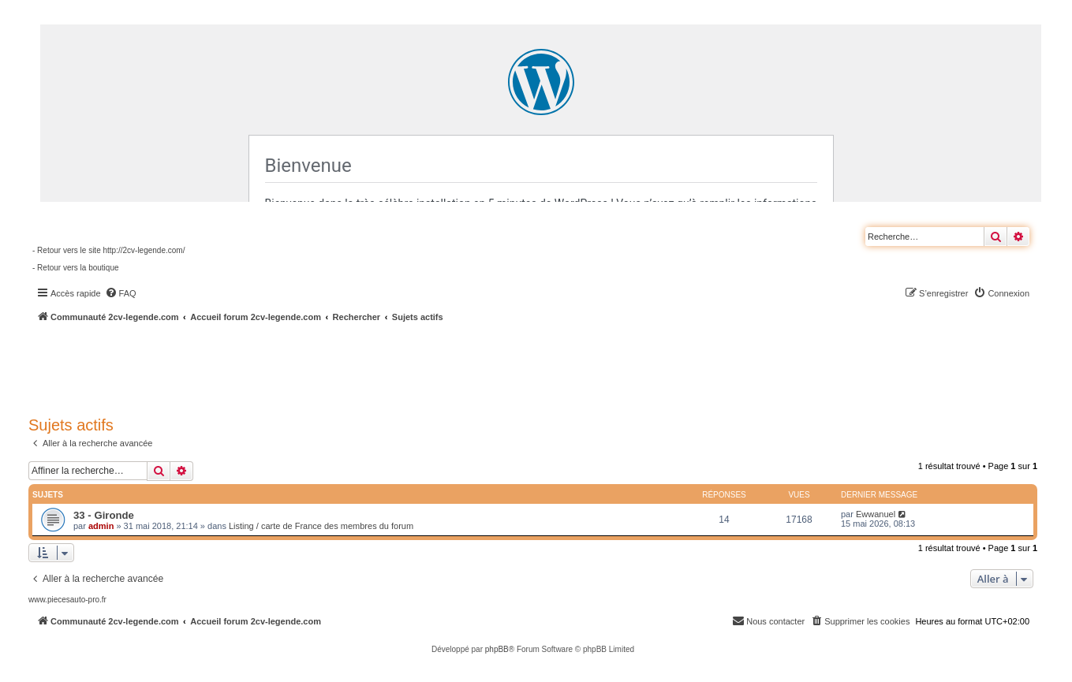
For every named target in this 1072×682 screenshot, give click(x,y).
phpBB (497, 649)
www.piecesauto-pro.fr (67, 599)
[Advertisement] (422, 366)
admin (101, 526)
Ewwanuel (875, 514)
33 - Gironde (103, 515)
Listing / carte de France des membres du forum (321, 526)
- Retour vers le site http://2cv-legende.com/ (108, 250)
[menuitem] (120, 293)
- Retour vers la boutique (75, 267)
